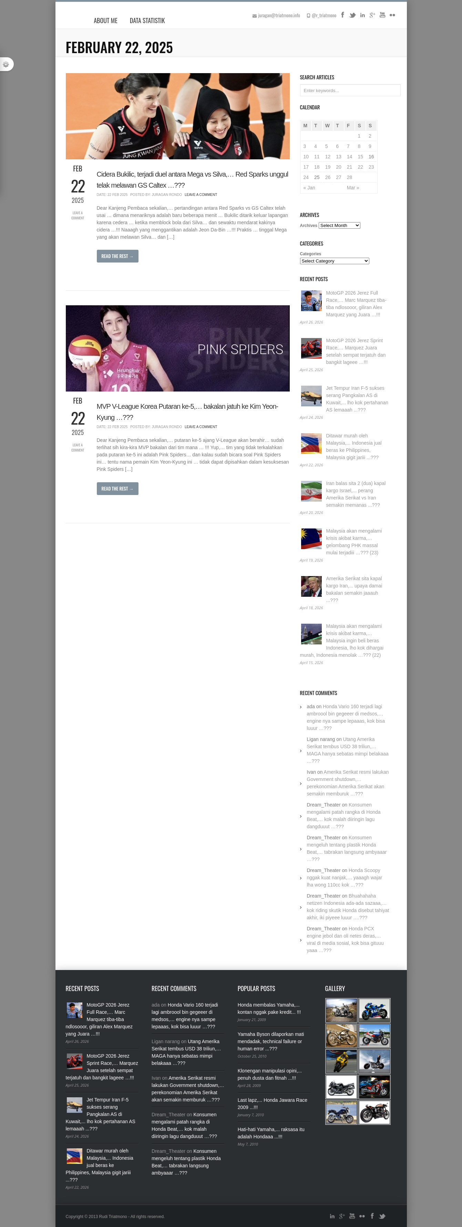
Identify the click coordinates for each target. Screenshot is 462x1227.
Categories (310, 253)
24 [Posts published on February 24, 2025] (306, 177)
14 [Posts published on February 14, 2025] (349, 156)
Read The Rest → (118, 256)
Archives (309, 225)
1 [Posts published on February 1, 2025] (359, 136)
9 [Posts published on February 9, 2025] (370, 146)
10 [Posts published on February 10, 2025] (306, 156)
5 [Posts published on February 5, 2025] (326, 146)
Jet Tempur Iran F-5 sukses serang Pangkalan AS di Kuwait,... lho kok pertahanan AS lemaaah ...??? (100, 1114)
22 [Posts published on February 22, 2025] (360, 167)
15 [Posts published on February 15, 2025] (360, 156)
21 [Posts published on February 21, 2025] (349, 167)
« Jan (309, 187)
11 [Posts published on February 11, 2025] (317, 156)
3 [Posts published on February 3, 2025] (305, 146)
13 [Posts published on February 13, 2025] (338, 156)
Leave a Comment (77, 215)
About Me (105, 20)
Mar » (353, 187)
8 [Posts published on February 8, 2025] (359, 146)
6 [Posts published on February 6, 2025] (337, 146)
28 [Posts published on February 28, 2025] (349, 177)
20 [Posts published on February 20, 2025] (338, 167)
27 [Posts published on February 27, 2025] (338, 177)
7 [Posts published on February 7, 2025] (348, 146)
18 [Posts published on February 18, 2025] (317, 167)
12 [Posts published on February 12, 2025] (328, 156)
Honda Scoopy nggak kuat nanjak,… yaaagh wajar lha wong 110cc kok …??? (344, 878)
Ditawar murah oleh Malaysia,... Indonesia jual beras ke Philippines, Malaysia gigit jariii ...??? (99, 1165)
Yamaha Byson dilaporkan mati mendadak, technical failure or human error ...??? (271, 1041)
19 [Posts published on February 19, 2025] (328, 167)
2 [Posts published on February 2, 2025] (370, 136)
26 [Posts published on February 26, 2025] (328, 177)
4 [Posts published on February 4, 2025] (315, 146)
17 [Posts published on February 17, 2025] (306, 167)
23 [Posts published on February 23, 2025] (371, 167)
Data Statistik (147, 20)
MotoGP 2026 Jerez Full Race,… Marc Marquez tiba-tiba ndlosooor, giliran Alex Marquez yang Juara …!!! (99, 1019)
